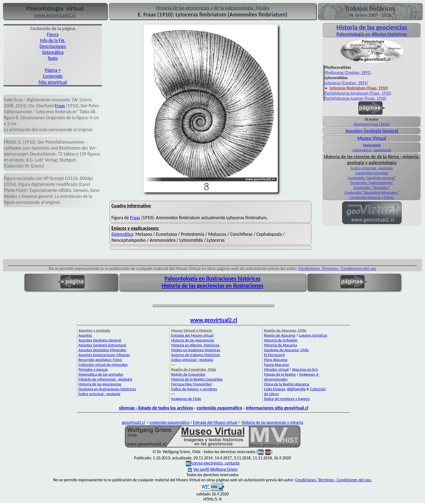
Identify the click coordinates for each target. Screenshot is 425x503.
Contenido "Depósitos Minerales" (371, 192)
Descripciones (53, 46)
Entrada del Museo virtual (192, 335)
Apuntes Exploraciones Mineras (104, 354)
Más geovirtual (52, 82)
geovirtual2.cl (133, 422)
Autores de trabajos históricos (195, 354)
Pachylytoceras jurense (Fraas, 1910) (355, 98)
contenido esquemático (219, 408)
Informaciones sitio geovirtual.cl (277, 408)
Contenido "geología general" (372, 177)
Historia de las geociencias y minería (272, 422)
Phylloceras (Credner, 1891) (347, 72)
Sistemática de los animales (101, 374)
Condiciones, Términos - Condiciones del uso (337, 268)
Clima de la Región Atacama (286, 384)
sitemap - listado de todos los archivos (156, 408)
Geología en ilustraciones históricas (107, 388)
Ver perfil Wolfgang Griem (213, 469)
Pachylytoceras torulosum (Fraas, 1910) (357, 93)
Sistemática (53, 52)
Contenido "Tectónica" (371, 187)
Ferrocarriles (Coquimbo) (191, 384)
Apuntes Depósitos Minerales (103, 349)
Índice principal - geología (371, 168)
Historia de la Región (281, 340)
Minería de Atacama (280, 345)
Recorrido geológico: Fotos (100, 359)
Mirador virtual (276, 369)
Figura (53, 34)
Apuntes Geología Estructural (102, 345)
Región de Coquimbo (188, 374)
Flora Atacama (275, 359)
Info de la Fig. (53, 40)
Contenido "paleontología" (372, 182)
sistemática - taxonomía (371, 149)
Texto (53, 58)
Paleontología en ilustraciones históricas (212, 278)
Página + (53, 70)
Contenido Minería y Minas (372, 197)
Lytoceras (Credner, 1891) (346, 82)
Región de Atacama (279, 335)
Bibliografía (296, 388)
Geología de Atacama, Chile (286, 349)
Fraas (60, 106)
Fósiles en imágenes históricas (195, 349)
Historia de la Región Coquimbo (197, 379)
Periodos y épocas (93, 369)
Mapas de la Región (280, 374)
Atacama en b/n (305, 369)
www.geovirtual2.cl (213, 320)
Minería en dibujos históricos (195, 345)
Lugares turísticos (313, 335)
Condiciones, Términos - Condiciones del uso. (333, 479)
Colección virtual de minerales (103, 364)
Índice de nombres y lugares (287, 398)
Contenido (53, 76)
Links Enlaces (274, 388)
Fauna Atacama (276, 364)
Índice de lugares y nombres (194, 388)
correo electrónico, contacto (216, 463)
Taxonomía (372, 145)
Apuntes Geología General (371, 131)
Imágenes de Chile (186, 398)
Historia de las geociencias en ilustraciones (212, 285)
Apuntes (85, 335)
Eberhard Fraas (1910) (372, 124)
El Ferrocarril (274, 354)
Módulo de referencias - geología (105, 379)
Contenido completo (371, 172)
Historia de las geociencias (100, 384)
